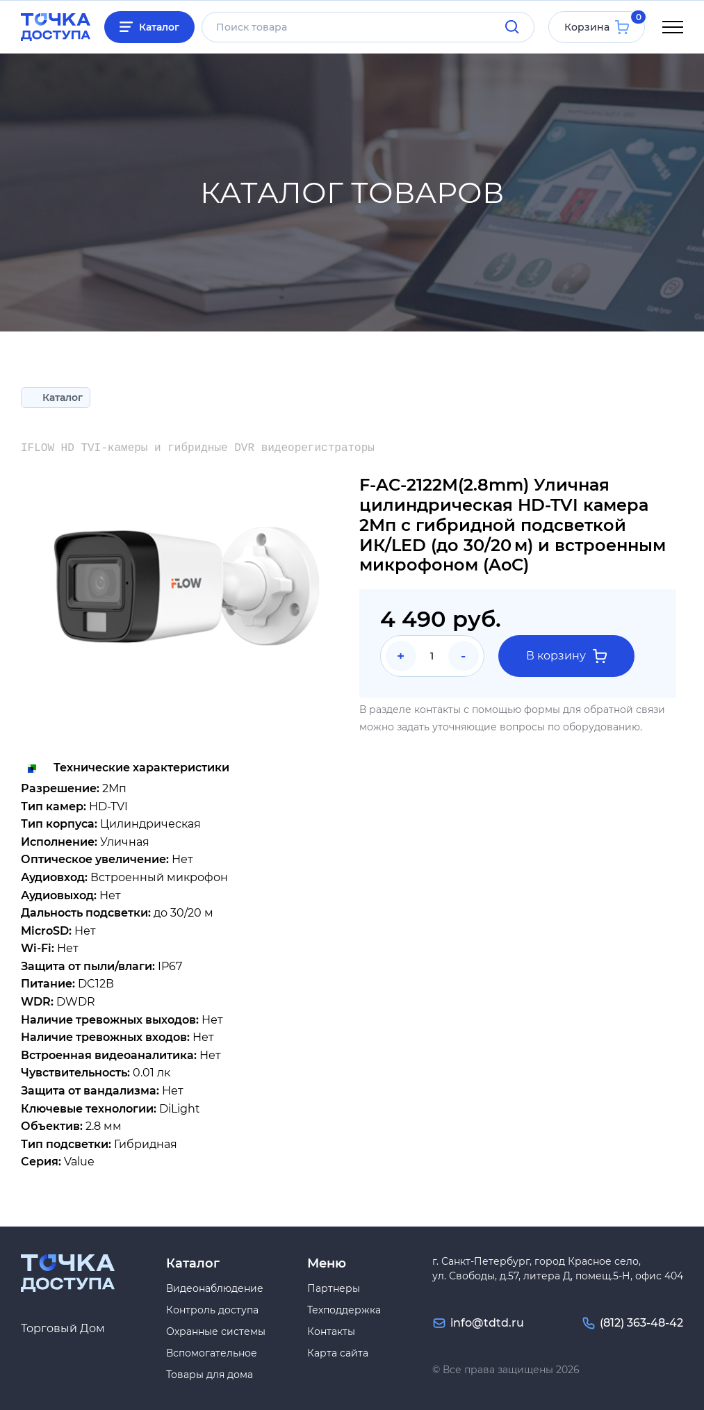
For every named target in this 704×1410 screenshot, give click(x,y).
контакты (437, 709)
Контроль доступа (212, 1310)
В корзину (566, 656)
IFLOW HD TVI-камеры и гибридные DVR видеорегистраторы (198, 448)
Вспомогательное (211, 1353)
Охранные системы (215, 1331)
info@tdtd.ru (487, 1322)
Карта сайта (337, 1353)
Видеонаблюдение (214, 1288)
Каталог (159, 27)
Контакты (331, 1331)
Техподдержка (344, 1310)
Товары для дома (209, 1374)
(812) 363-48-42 (641, 1322)
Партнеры (333, 1288)
